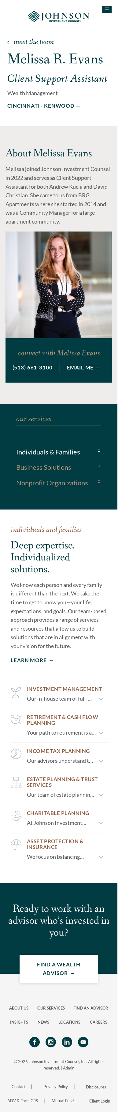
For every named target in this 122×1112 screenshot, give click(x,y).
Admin (68, 1068)
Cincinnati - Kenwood (41, 105)
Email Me (80, 367)
